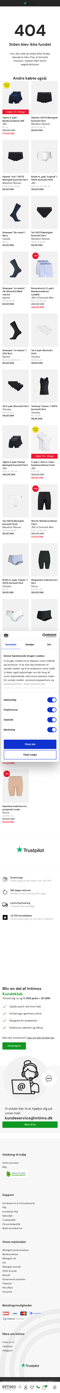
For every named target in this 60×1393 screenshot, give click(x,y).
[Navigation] (55, 1387)
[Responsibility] (38, 1387)
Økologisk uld (9, 1258)
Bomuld (6, 1275)
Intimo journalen (10, 1162)
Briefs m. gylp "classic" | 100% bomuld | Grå (15, 581)
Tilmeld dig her (14, 1046)
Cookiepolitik (9, 1219)
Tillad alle (29, 744)
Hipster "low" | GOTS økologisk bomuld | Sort (15, 178)
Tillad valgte (30, 754)
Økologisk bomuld (11, 1266)
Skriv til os (30, 1124)
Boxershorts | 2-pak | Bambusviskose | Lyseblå (42, 291)
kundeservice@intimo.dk (29, 1117)
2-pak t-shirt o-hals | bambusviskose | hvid (42, 464)
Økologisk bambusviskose (15, 1250)
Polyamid (7, 1291)
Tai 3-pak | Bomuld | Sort (15, 406)
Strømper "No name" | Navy (13, 234)
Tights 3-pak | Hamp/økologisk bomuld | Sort (15, 464)
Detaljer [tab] (30, 644)
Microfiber (7, 1287)
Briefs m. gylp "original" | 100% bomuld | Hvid (44, 178)
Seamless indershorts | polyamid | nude (14, 808)
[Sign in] (26, 1387)
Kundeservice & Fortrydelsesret (18, 1203)
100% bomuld (9, 1270)
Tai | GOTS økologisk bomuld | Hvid (13, 522)
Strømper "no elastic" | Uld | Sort (14, 352)
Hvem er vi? (8, 1342)
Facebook (7, 1346)
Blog (4, 1167)
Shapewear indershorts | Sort (44, 581)
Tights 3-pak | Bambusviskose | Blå (13, 119)
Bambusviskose (10, 1254)
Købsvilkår (7, 1215)
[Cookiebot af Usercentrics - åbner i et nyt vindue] (42, 635)
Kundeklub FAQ (10, 1211)
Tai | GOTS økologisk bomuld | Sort (42, 234)
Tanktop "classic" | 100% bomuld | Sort (44, 408)
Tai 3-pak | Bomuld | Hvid (41, 352)
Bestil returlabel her (12, 1228)
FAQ (4, 1207)
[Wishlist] (32, 1387)
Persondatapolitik (11, 1224)
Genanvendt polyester (13, 1279)
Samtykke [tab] (10, 644)
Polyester (7, 1283)
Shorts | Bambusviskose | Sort (44, 522)
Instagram (7, 1350)
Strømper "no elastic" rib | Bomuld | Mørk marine (13, 291)
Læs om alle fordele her (40, 1037)
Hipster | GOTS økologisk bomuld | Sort (44, 119)
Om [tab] (49, 644)
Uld (4, 1262)
